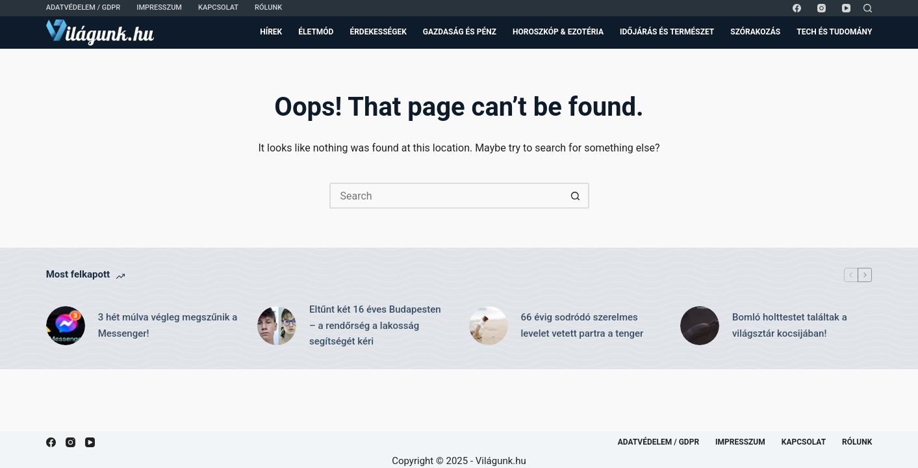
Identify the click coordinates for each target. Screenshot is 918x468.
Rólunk (268, 7)
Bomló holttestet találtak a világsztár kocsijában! (789, 325)
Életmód (315, 31)
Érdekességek (378, 31)
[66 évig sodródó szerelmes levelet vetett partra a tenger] (488, 325)
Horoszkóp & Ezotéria (558, 31)
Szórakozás (755, 31)
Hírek (271, 31)
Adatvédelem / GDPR (83, 7)
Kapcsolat (218, 7)
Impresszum (159, 7)
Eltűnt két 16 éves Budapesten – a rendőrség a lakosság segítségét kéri (375, 326)
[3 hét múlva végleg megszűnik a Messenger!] (65, 325)
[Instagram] (821, 8)
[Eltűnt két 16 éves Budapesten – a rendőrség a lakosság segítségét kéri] (276, 325)
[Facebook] (797, 8)
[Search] (867, 8)
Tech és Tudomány (834, 31)
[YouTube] (846, 8)
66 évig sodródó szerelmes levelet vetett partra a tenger (582, 325)
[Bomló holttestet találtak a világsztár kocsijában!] (699, 325)
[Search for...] (446, 196)
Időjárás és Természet (667, 31)
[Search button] (576, 196)
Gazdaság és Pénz (459, 31)
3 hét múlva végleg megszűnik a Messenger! (168, 325)
